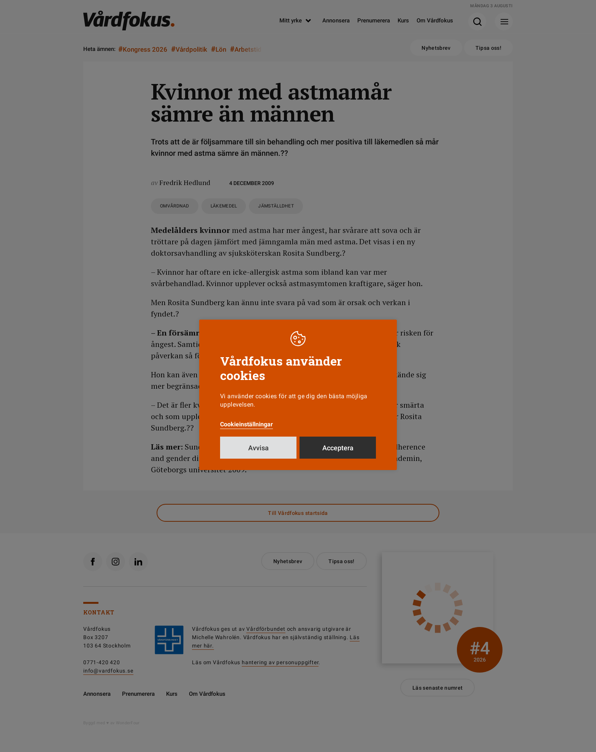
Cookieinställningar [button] (246, 424)
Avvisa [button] (258, 448)
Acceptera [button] (337, 448)
